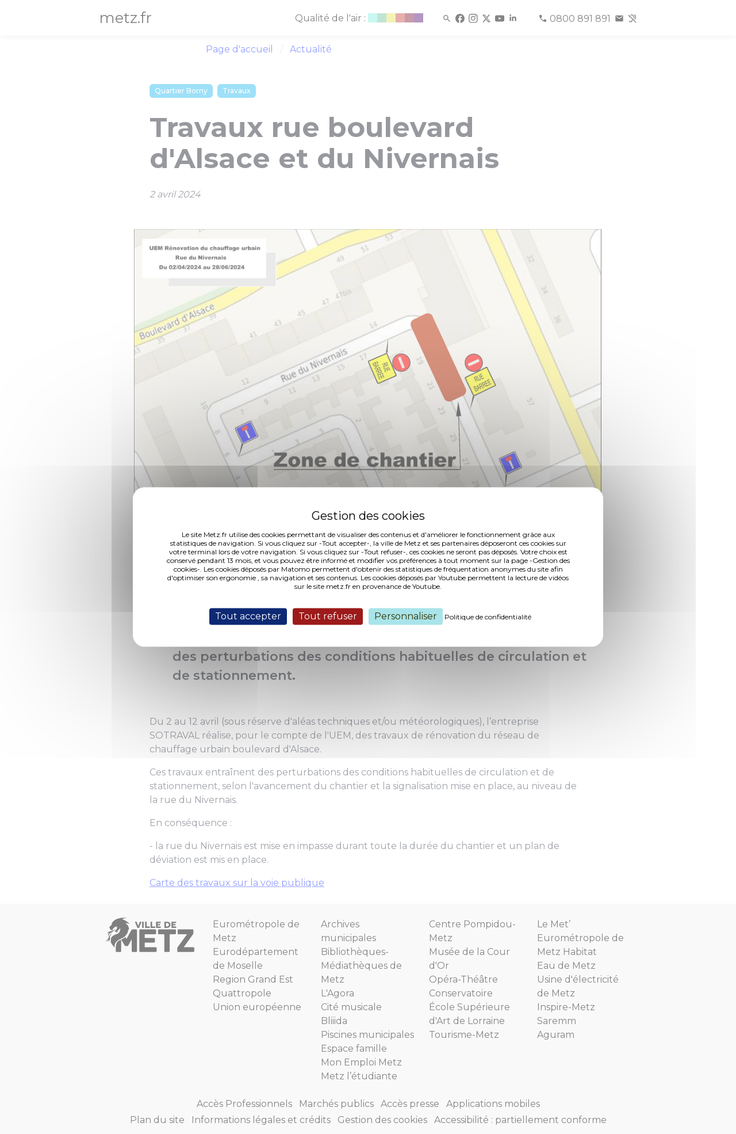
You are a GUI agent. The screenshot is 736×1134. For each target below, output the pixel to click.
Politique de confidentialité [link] (487, 616)
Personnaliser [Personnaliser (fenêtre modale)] (405, 616)
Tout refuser (327, 616)
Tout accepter (248, 616)
